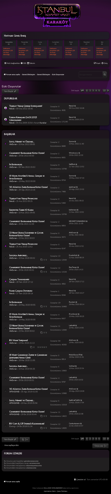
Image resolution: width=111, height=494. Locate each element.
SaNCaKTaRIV (74, 400)
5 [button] (99, 90)
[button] (82, 90)
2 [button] (90, 90)
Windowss (73, 153)
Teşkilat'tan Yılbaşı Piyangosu (23, 198)
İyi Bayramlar (15, 302)
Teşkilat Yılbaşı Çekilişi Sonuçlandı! (25, 106)
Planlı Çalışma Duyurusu (20, 291)
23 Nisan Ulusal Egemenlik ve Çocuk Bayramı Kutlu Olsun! (26, 234)
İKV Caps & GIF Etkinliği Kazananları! (26, 423)
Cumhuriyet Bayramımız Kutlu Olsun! (27, 153)
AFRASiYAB (14, 391)
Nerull (11, 108)
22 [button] (104, 90)
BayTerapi (73, 267)
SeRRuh (72, 164)
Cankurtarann (74, 423)
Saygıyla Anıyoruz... (18, 255)
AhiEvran (13, 144)
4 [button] (96, 90)
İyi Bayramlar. (15, 164)
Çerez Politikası (62, 491)
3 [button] (93, 90)
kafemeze (72, 210)
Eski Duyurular (11, 86)
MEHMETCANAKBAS (77, 221)
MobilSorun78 (75, 355)
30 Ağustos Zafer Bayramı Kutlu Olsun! (28, 187)
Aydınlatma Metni (50, 491)
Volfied (72, 366)
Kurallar (43, 123)
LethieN (72, 325)
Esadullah (73, 255)
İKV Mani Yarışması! (18, 340)
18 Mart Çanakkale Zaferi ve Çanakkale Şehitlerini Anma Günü (28, 356)
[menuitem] (23, 63)
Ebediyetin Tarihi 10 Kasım (21, 210)
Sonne (71, 141)
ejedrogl (72, 187)
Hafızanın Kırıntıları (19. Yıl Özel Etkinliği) (8, 52)
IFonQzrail (73, 314)
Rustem (72, 302)
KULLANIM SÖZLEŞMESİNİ (53, 488)
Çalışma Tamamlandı (19, 279)
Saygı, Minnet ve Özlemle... (21, 141)
